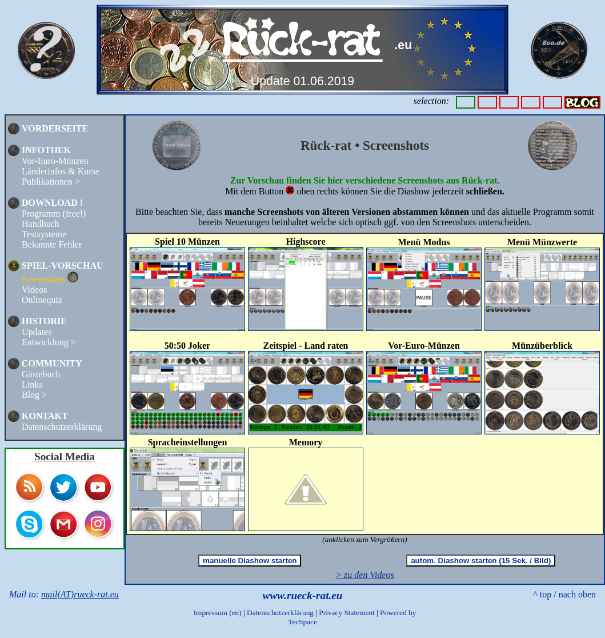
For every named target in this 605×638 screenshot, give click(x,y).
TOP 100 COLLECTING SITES (46, 444)
